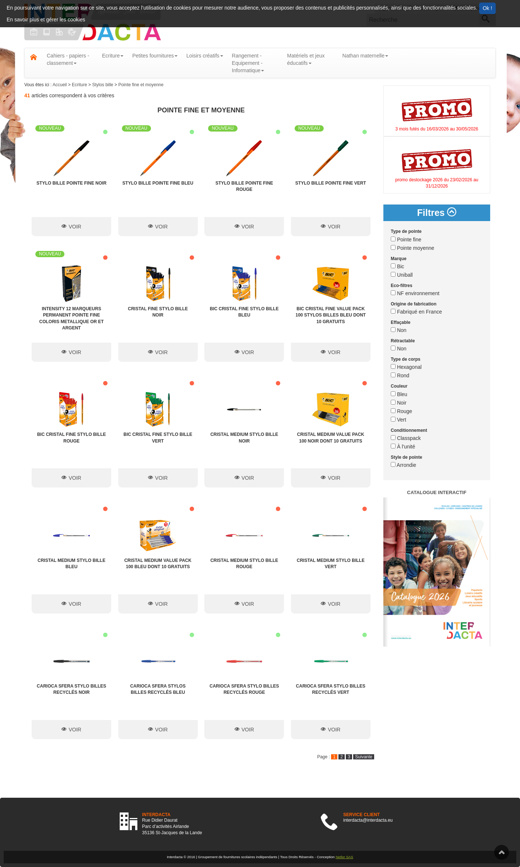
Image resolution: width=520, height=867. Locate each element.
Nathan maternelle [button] (365, 56)
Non (399, 330)
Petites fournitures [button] (155, 56)
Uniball (402, 275)
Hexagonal (406, 367)
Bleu (399, 394)
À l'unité (403, 447)
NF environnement (415, 293)
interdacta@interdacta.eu (368, 820)
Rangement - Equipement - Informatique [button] (248, 63)
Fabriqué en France (416, 312)
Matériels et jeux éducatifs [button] (306, 59)
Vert (398, 420)
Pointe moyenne (412, 248)
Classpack (406, 438)
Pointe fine (406, 239)
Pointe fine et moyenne (141, 84)
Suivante (363, 756)
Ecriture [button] (112, 56)
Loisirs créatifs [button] (204, 56)
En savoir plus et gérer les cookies (46, 19)
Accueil (60, 84)
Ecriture (80, 84)
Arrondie (403, 465)
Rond (400, 375)
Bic (397, 266)
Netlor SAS (344, 857)
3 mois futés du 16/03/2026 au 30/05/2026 (437, 129)
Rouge (401, 411)
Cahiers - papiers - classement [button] (68, 59)
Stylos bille (103, 84)
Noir (399, 403)
